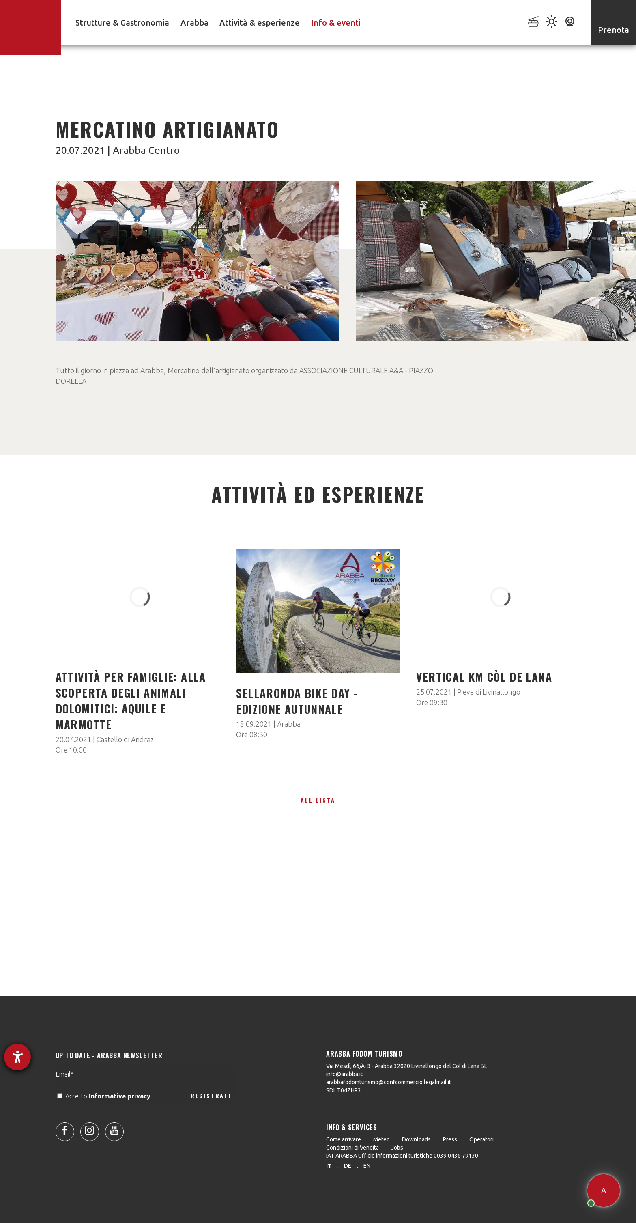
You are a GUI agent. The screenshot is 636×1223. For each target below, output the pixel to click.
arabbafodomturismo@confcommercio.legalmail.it (388, 1082)
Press (450, 1139)
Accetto (104, 1114)
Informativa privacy (120, 1114)
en (366, 1166)
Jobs (397, 1147)
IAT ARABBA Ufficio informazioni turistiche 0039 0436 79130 (402, 1155)
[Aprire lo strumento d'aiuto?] (17, 1057)
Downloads (416, 1139)
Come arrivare (343, 1139)
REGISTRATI (211, 1114)
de (347, 1166)
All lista (318, 800)
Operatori (481, 1139)
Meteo (381, 1139)
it (329, 1166)
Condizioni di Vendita (352, 1147)
